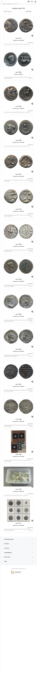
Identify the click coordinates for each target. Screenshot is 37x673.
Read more (31, 78)
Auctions (4, 3)
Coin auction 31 (9, 3)
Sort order (28, 11)
